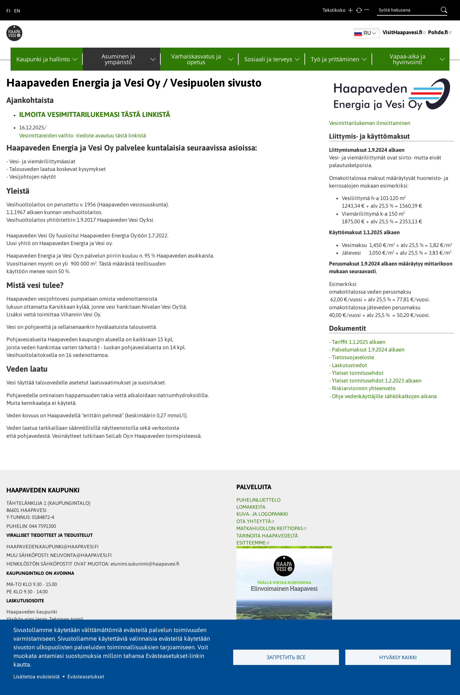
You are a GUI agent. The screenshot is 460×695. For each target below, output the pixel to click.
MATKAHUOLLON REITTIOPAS (271, 528)
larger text (350, 10)
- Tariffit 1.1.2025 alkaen (357, 342)
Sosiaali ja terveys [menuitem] (268, 59)
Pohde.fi (440, 32)
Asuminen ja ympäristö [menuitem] (118, 59)
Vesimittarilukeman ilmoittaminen (369, 123)
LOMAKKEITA (250, 507)
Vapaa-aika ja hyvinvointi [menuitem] (407, 59)
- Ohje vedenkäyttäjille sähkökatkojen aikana (383, 396)
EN (17, 10)
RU (362, 33)
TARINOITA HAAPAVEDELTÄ (267, 535)
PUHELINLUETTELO (258, 500)
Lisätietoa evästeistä (36, 676)
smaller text (368, 10)
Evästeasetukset (85, 676)
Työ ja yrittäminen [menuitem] (335, 59)
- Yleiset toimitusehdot (356, 373)
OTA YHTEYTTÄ (255, 521)
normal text (359, 10)
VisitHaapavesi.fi (405, 32)
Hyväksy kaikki (398, 657)
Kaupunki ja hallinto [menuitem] (43, 59)
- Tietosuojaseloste (351, 357)
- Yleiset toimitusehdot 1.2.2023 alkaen (375, 380)
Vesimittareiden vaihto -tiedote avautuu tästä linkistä (82, 135)
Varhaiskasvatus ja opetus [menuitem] (196, 59)
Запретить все (286, 657)
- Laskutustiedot (348, 365)
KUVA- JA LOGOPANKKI (262, 514)
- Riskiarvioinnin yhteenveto (362, 388)
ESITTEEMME (253, 542)
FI (8, 10)
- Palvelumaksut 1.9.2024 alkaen (366, 349)
